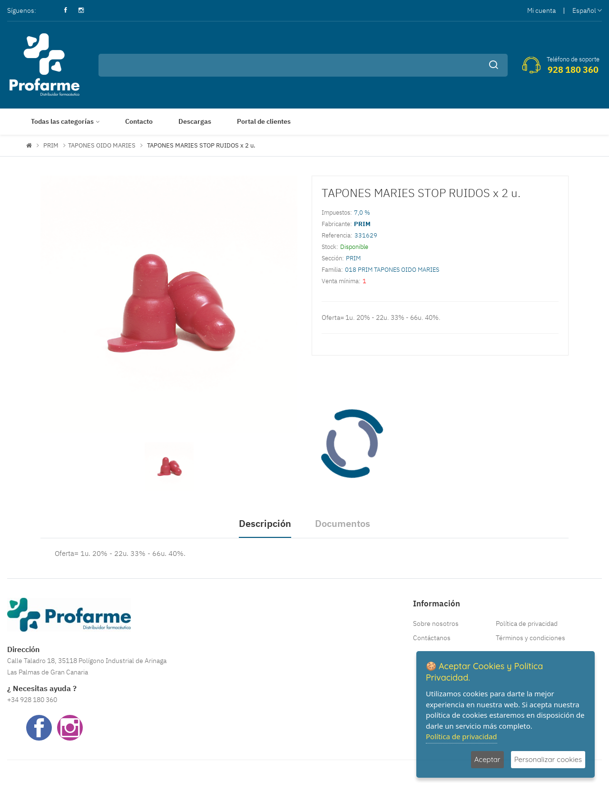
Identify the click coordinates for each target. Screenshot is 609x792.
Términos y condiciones (530, 638)
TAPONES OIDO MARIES (102, 145)
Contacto (139, 121)
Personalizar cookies (548, 759)
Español (587, 10)
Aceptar (487, 759)
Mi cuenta (541, 10)
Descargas (194, 121)
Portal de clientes (264, 121)
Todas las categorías (62, 121)
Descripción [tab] (265, 523)
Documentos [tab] (342, 523)
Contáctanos (432, 638)
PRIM (51, 145)
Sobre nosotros (436, 623)
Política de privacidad (527, 623)
